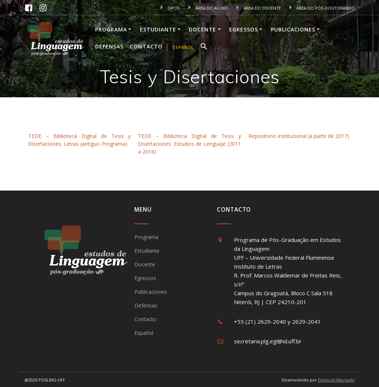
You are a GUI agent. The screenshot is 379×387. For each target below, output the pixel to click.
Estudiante (158, 29)
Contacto (146, 46)
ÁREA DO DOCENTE (259, 8)
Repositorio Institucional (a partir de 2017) (298, 135)
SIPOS (170, 8)
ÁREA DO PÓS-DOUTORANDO (322, 8)
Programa (111, 29)
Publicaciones (293, 29)
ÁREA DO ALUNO (208, 8)
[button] (204, 47)
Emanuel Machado (336, 380)
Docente (202, 29)
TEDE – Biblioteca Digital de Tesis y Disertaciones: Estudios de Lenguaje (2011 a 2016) (189, 143)
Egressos (243, 29)
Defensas (109, 46)
